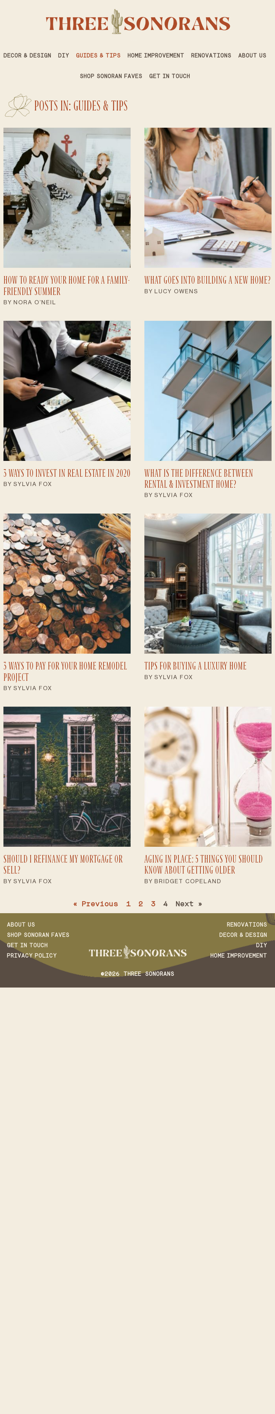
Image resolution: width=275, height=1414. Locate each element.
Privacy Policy (32, 956)
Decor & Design (27, 56)
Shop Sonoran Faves (111, 77)
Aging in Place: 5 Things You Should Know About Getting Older (203, 864)
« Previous (95, 904)
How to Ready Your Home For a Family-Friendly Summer (66, 285)
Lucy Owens (176, 291)
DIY (63, 56)
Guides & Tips (98, 56)
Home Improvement (156, 56)
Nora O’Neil (34, 302)
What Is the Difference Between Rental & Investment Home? (198, 478)
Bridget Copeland (187, 881)
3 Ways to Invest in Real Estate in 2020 (67, 473)
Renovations (211, 56)
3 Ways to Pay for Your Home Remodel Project (65, 671)
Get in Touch (169, 77)
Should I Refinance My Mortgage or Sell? (63, 864)
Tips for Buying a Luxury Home (195, 666)
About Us (252, 56)
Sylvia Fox (32, 484)
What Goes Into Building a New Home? (207, 280)
